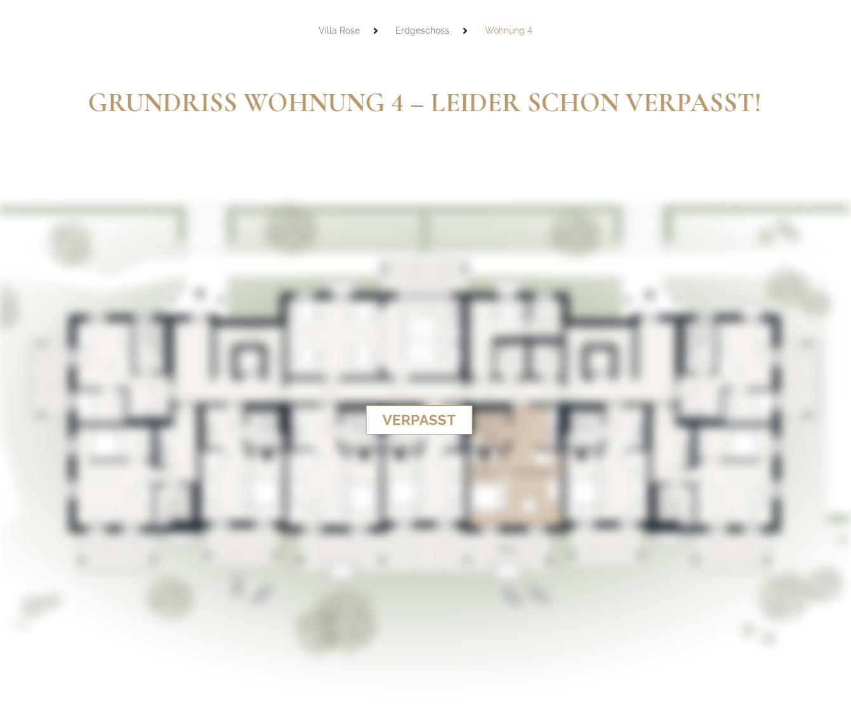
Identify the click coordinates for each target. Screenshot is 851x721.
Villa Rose (339, 30)
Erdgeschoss (422, 30)
